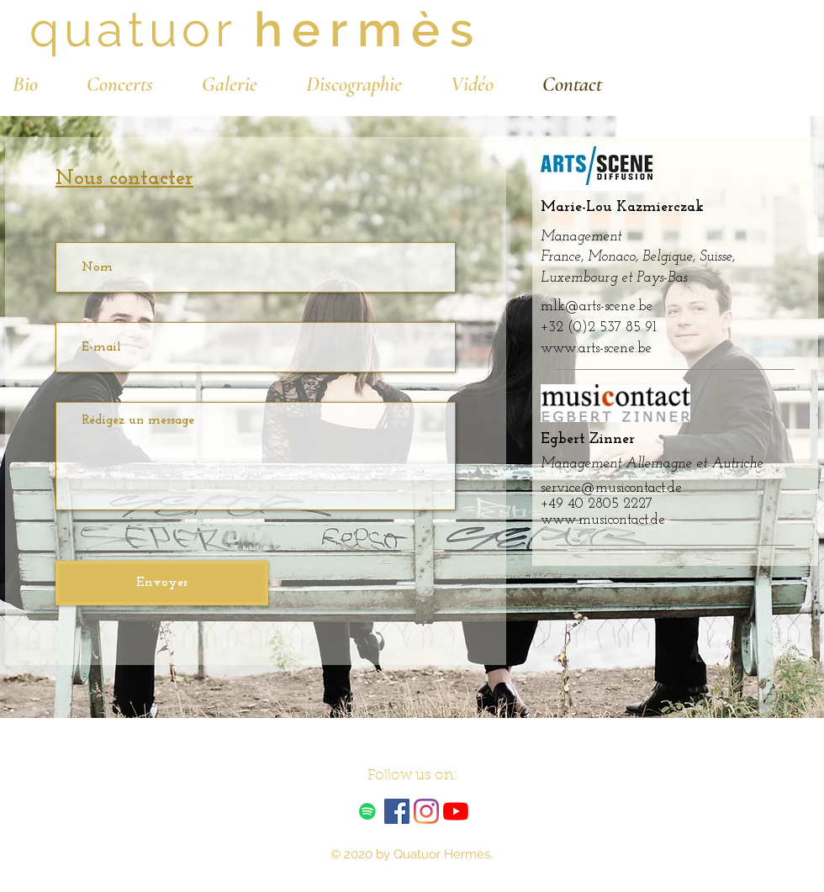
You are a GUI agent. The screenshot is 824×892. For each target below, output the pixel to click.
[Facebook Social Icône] (396, 811)
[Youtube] (455, 811)
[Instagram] (426, 811)
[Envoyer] (161, 583)
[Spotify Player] (695, 802)
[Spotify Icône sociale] (367, 811)
